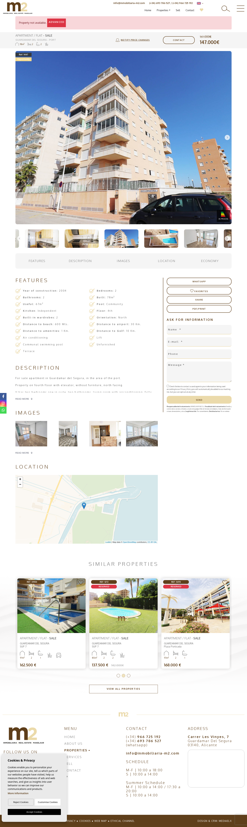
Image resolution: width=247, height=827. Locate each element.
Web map (100, 820)
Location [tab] (166, 261)
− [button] (20, 484)
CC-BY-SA (152, 542)
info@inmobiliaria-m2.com (129, 3)
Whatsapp (199, 281)
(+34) (143, 736)
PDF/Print (199, 309)
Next (227, 137)
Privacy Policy (186, 389)
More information (18, 793)
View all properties (123, 688)
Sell (178, 10)
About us (73, 743)
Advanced (56, 21)
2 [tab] (123, 675)
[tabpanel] (51, 623)
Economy (210, 261)
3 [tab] (128, 675)
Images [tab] (123, 261)
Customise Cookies (48, 802)
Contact (190, 10)
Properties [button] (162, 10)
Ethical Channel (123, 820)
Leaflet (108, 542)
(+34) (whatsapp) (144, 743)
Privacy (70, 820)
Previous (19, 137)
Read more (22, 398)
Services (73, 757)
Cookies (85, 820)
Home (148, 10)
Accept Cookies (34, 811)
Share (199, 299)
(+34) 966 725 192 (182, 3)
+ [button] (20, 479)
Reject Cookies (20, 802)
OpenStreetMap (129, 542)
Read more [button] (22, 452)
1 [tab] (118, 675)
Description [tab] (80, 261)
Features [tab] (37, 261)
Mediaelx (225, 820)
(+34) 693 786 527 (159, 3)
